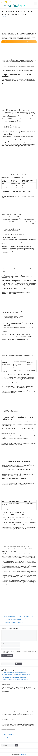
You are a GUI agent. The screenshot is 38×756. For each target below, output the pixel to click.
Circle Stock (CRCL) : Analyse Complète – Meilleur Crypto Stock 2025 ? (14, 679)
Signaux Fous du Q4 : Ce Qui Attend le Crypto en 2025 (12, 675)
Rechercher (3, 661)
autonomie (5, 616)
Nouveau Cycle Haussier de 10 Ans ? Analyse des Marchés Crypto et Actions (16, 674)
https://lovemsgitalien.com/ (6, 737)
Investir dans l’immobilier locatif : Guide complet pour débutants (14, 677)
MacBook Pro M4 (27, 41)
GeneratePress (23, 754)
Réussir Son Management (8, 614)
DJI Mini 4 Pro (21, 41)
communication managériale (21, 616)
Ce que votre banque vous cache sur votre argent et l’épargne (13, 672)
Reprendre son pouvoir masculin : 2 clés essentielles (13, 621)
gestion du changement (30, 618)
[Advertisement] (19, 26)
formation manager (21, 618)
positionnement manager (16, 619)
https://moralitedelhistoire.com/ (7, 734)
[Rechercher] (16, 745)
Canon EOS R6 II (15, 41)
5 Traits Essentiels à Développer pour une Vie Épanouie (13, 622)
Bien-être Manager (11, 616)
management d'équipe (5, 619)
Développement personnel (11, 618)
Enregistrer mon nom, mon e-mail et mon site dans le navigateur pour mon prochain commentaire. (19, 652)
